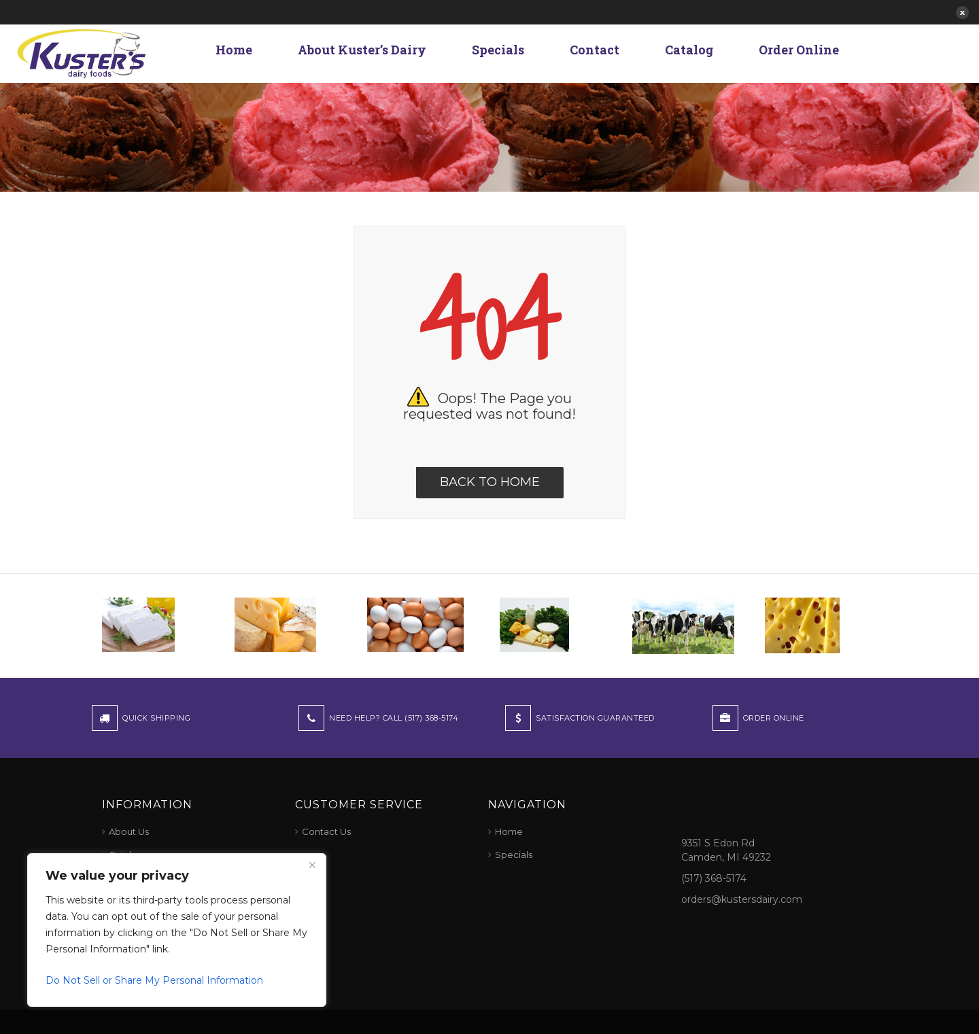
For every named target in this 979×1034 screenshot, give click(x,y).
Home (234, 49)
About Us (129, 831)
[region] (176, 930)
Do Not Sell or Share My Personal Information (154, 980)
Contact (594, 49)
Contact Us (326, 831)
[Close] (312, 865)
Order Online (799, 49)
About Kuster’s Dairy (362, 49)
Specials (498, 49)
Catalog (689, 49)
